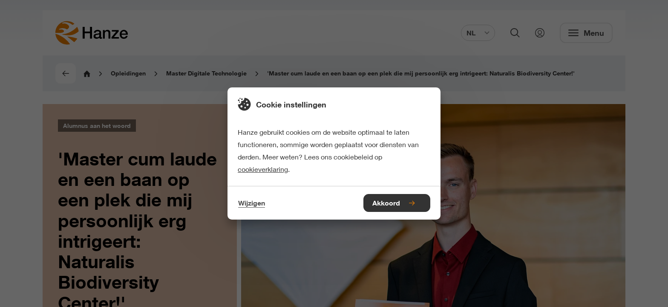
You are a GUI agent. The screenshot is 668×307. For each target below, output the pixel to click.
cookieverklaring (263, 169)
